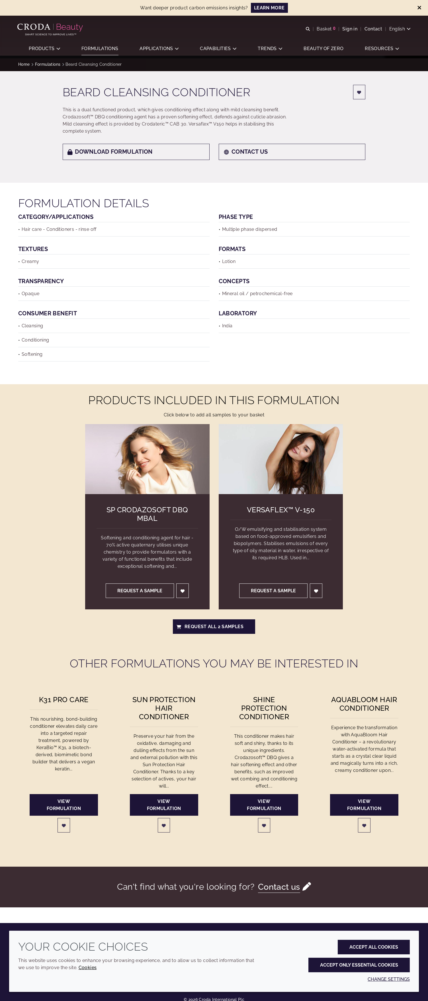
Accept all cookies (373, 947)
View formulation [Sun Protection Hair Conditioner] (164, 805)
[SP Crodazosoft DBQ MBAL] (147, 459)
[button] (44, 50)
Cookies (88, 967)
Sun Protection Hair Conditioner (163, 708)
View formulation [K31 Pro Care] (64, 805)
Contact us (246, 151)
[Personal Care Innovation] (51, 28)
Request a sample (139, 590)
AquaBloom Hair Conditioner (364, 703)
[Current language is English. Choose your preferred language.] (399, 29)
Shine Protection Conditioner (264, 708)
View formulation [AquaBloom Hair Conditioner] (364, 805)
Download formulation (110, 151)
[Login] (359, 92)
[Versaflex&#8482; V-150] (281, 459)
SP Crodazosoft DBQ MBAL (147, 514)
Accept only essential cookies (359, 965)
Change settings (389, 979)
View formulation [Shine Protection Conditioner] (264, 805)
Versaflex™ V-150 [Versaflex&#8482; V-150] (281, 509)
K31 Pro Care (64, 699)
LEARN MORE (269, 8)
